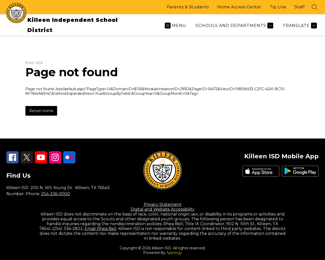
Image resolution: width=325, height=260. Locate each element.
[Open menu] (175, 25)
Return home (41, 111)
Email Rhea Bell (101, 228)
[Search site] (315, 7)
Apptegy (174, 252)
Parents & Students (188, 7)
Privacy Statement (163, 204)
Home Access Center (239, 7)
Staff (300, 7)
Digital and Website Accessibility (162, 209)
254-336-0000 (55, 193)
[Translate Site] (299, 25)
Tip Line (278, 7)
